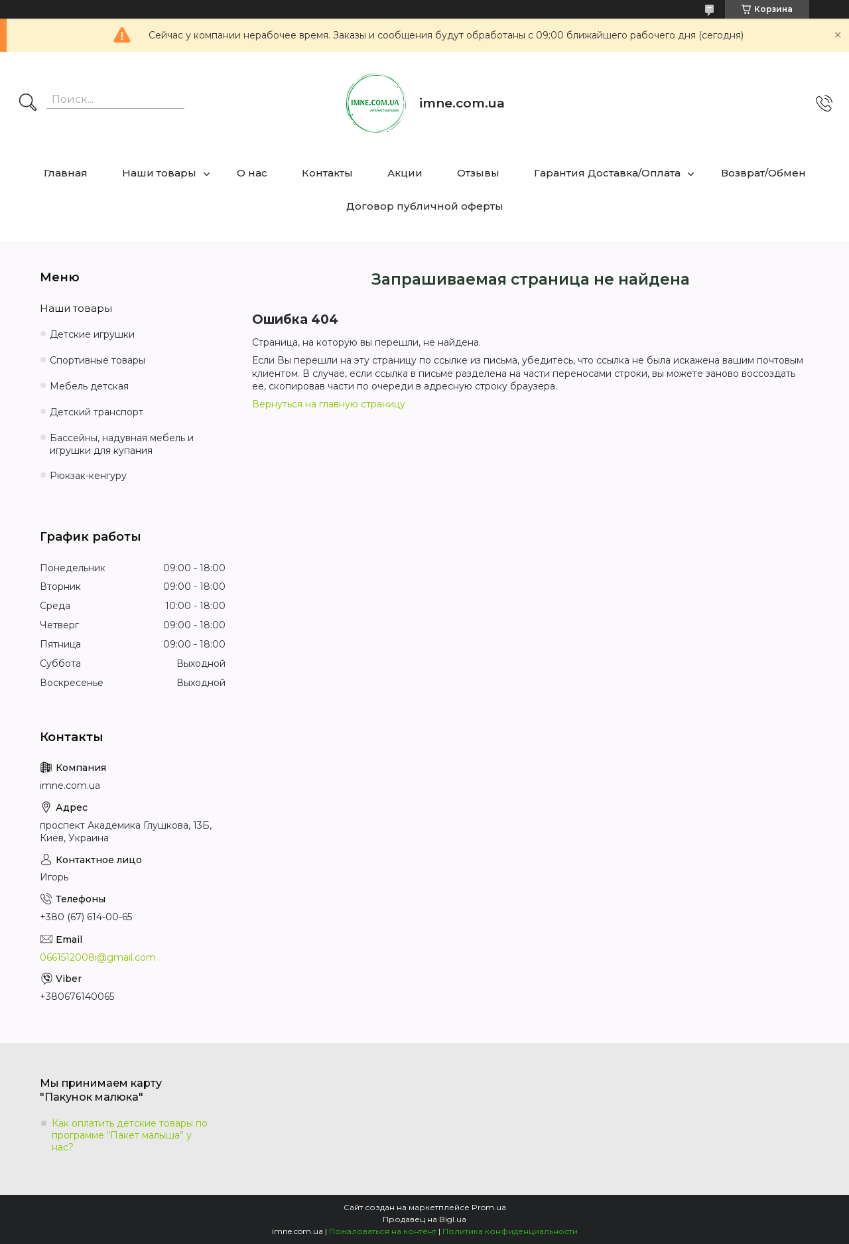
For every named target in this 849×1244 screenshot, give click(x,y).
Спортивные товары (97, 360)
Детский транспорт (96, 412)
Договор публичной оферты (424, 206)
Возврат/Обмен (763, 173)
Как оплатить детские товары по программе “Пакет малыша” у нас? (130, 1135)
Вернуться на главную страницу (328, 404)
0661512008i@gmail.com (98, 957)
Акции (405, 173)
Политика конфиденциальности (510, 1231)
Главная (66, 173)
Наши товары (159, 173)
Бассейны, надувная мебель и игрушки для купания (122, 444)
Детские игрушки (92, 334)
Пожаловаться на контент (382, 1231)
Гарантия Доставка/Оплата (607, 173)
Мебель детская (89, 386)
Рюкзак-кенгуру (88, 476)
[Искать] (27, 103)
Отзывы (478, 173)
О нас (252, 173)
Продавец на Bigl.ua (424, 1219)
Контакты (327, 173)
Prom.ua (489, 1207)
